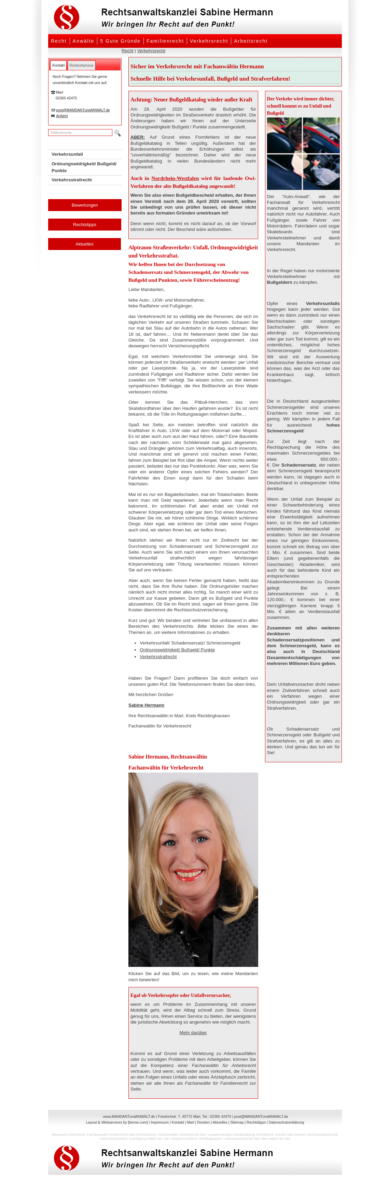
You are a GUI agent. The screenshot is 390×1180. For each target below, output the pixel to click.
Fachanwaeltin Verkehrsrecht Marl (182, 1134)
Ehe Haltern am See (276, 1138)
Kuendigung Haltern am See (149, 1138)
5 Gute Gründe (120, 41)
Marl (190, 1122)
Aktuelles (84, 244)
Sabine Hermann (146, 705)
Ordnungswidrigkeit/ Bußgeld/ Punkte (177, 649)
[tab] (58, 65)
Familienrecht (165, 41)
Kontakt (178, 1122)
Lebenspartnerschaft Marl (242, 1138)
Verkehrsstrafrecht (158, 656)
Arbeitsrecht (251, 41)
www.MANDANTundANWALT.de (129, 1116)
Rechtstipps (84, 224)
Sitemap (236, 1122)
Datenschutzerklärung (286, 1122)
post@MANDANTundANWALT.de (83, 110)
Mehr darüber (193, 1032)
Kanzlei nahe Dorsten (290, 1134)
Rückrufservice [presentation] (82, 65)
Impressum (160, 1122)
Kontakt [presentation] (58, 65)
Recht (59, 41)
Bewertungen (85, 205)
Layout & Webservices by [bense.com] (117, 1122)
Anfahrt (62, 116)
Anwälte (84, 41)
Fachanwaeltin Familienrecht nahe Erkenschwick (121, 1134)
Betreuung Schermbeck (68, 1134)
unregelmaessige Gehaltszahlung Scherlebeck (240, 1134)
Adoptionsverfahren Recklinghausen (196, 1138)
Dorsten (203, 1122)
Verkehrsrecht (209, 41)
